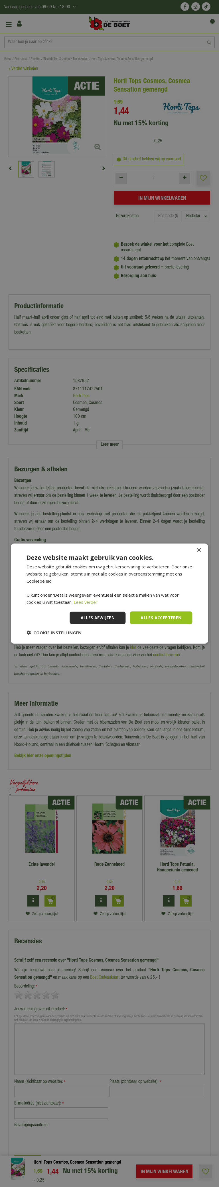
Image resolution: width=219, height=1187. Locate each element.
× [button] (199, 550)
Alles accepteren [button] (161, 617)
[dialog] (109, 593)
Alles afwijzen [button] (98, 617)
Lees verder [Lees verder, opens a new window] (86, 602)
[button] (54, 632)
